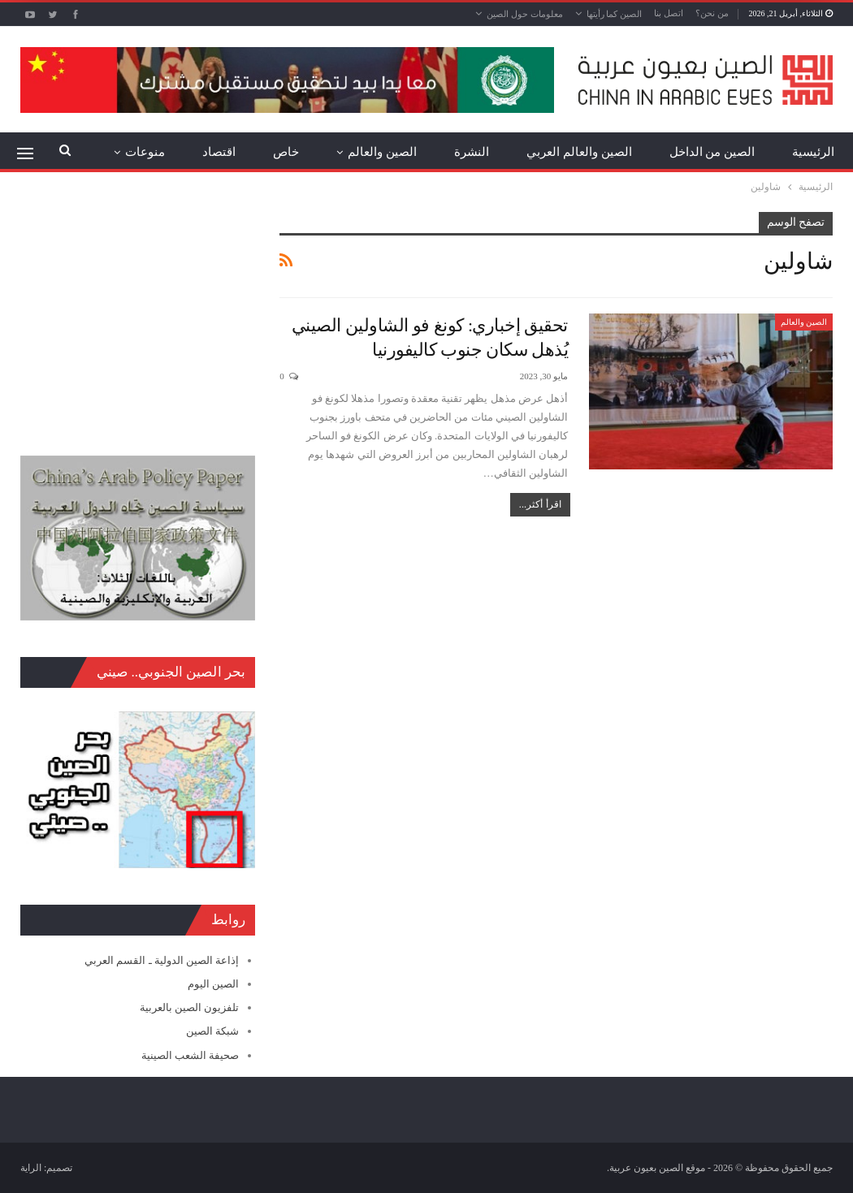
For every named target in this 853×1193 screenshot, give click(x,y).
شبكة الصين (212, 1031)
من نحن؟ (712, 13)
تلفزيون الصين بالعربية (190, 1007)
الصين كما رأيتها (615, 14)
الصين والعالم (382, 151)
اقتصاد (219, 151)
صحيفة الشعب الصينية (190, 1055)
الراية (30, 1168)
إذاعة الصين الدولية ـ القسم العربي (161, 960)
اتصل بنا (668, 13)
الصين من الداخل (712, 151)
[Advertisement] (137, 313)
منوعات (145, 151)
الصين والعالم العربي (579, 151)
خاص (286, 151)
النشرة (471, 151)
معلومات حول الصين (525, 14)
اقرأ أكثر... (540, 504)
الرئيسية (813, 151)
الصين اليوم (213, 984)
